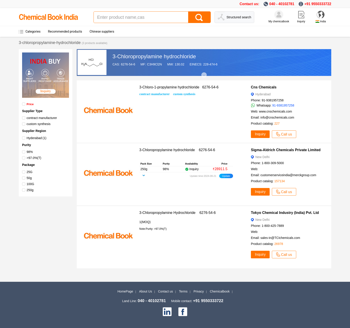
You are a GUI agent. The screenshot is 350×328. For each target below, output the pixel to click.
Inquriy (301, 21)
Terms (183, 291)
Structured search (239, 17)
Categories (32, 31)
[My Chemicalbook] (278, 14)
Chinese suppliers (102, 31)
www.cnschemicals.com (275, 111)
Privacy (199, 291)
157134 (279, 181)
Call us (284, 134)
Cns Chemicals (264, 87)
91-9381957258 (283, 105)
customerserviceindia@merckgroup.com (288, 175)
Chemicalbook (220, 291)
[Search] (199, 17)
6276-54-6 (128, 64)
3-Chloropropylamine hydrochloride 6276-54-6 (177, 150)
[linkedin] (167, 311)
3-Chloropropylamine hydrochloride (154, 56)
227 (276, 123)
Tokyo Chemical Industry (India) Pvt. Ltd (285, 213)
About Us (145, 291)
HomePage (125, 291)
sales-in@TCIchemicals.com (280, 238)
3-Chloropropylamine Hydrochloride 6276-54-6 (177, 213)
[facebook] (182, 311)
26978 (278, 244)
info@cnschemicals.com (277, 117)
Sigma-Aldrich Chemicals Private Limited (286, 150)
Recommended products (65, 31)
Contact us (165, 291)
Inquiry (260, 134)
